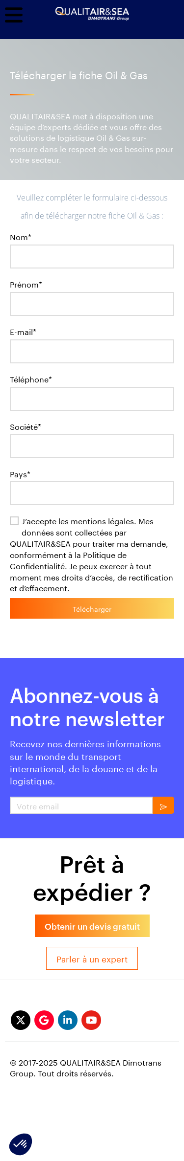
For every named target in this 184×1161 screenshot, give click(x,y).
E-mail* (23, 331)
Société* (25, 426)
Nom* (20, 236)
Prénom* (26, 284)
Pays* (20, 473)
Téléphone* (31, 378)
